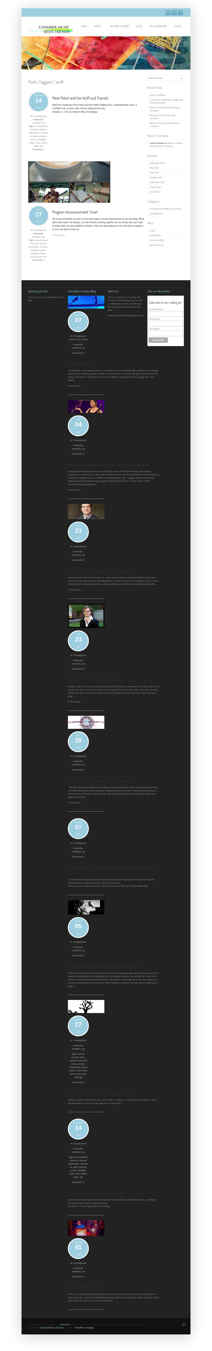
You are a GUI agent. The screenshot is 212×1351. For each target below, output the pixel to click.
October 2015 (156, 177)
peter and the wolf (78, 1074)
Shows (178, 26)
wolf (41, 146)
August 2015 (155, 187)
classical (43, 129)
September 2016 (157, 163)
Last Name (154, 329)
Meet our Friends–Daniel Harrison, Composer (100, 570)
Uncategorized (40, 116)
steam (32, 143)
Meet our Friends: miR (84, 1287)
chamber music (78, 1057)
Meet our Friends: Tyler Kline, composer (96, 679)
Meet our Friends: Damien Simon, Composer (100, 780)
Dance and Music (157, 95)
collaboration (33, 133)
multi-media (82, 1070)
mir (31, 136)
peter (36, 136)
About (99, 26)
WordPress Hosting (84, 1327)
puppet (42, 250)
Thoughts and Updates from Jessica (166, 209)
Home (84, 26)
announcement (41, 126)
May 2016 (154, 168)
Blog (139, 26)
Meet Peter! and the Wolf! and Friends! (80, 98)
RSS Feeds (180, 12)
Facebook (168, 12)
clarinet (81, 1064)
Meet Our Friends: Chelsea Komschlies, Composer (104, 966)
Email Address (156, 309)
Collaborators (158, 26)
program (43, 136)
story (38, 143)
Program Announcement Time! (74, 212)
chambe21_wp (38, 123)
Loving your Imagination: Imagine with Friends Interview (108, 464)
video (36, 146)
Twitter (174, 12)
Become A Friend (119, 26)
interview (44, 133)
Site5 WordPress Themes (51, 1327)
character (34, 129)
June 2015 (154, 192)
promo (33, 139)
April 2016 (154, 173)
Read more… (61, 235)
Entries (155, 235)
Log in (152, 230)
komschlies (33, 247)
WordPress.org (156, 245)
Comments (157, 240)
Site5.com (65, 1324)
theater (44, 143)
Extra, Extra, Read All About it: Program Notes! (101, 1093)
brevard (81, 1054)
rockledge (41, 139)
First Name (154, 319)
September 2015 (157, 182)
